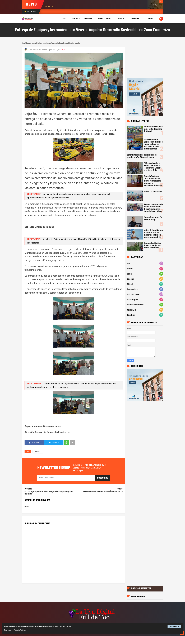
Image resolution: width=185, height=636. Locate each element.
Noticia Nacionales (133, 294)
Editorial (130, 284)
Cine (128, 263)
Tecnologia (131, 315)
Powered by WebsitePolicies (15, 630)
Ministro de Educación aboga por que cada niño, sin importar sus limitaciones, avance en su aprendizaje (153, 234)
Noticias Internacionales (135, 305)
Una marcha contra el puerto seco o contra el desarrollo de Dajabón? (153, 129)
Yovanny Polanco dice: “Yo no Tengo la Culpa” (153, 218)
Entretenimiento (132, 289)
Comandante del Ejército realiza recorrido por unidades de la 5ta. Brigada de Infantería (142, 156)
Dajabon (37, 452)
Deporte (129, 274)
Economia (130, 279)
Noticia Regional (132, 299)
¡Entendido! (174, 627)
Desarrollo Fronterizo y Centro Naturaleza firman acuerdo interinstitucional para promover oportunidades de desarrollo (153, 181)
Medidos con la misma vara (153, 191)
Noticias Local (131, 310)
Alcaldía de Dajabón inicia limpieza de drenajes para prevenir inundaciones (152, 246)
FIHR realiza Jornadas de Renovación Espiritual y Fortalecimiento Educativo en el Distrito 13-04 (152, 167)
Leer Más (68, 626)
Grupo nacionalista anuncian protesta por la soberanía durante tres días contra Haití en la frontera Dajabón (153, 208)
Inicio (64, 18)
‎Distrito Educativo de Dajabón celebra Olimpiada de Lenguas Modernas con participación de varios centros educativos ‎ (153, 144)
